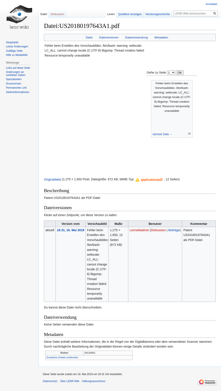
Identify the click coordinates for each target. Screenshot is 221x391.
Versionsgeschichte (157, 14)
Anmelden (212, 4)
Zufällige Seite (14, 50)
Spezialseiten (13, 79)
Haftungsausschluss (93, 381)
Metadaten (161, 37)
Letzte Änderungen (17, 46)
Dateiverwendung (136, 37)
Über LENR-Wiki (69, 381)
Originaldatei (52, 179)
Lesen (111, 14)
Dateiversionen (109, 37)
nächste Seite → (162, 134)
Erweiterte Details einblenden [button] (62, 357)
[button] (149, 179)
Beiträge (174, 230)
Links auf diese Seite (18, 67)
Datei (89, 37)
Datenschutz (50, 381)
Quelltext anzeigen (130, 14)
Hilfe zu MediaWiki (17, 55)
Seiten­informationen (17, 92)
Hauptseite (12, 42)
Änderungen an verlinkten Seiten (15, 74)
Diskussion (158, 230)
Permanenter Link (16, 87)
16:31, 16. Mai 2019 (70, 230)
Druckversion (13, 83)
